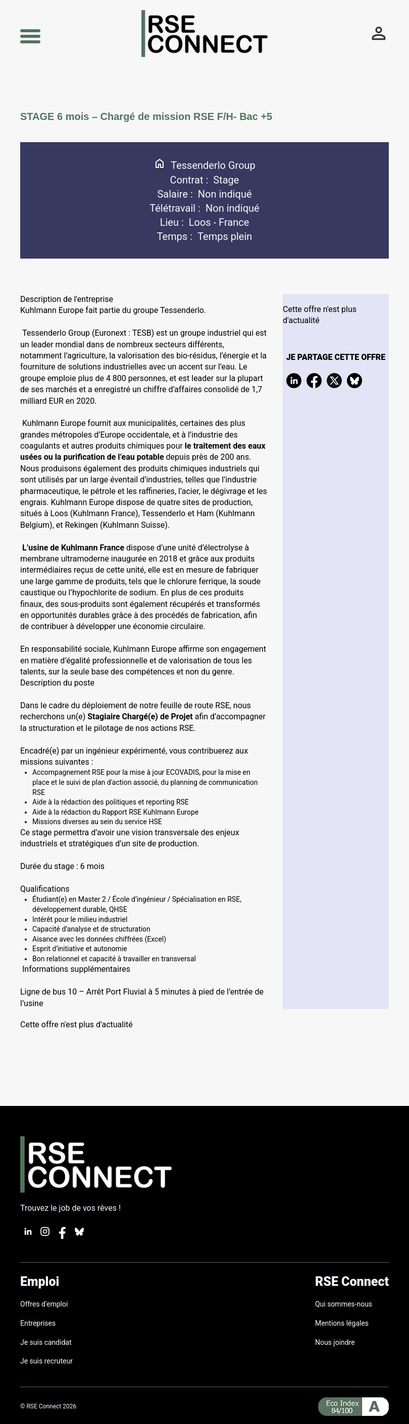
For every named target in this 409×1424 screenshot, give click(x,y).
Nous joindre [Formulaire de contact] (335, 1342)
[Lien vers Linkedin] (27, 1236)
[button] (30, 34)
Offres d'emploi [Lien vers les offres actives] (44, 1304)
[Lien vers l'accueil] (204, 54)
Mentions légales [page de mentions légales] (342, 1323)
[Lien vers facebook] (62, 1236)
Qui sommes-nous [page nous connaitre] (343, 1304)
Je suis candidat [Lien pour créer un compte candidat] (46, 1342)
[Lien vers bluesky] (79, 1236)
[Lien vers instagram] (45, 1236)
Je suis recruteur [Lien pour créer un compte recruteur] (46, 1361)
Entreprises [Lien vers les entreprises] (38, 1323)
